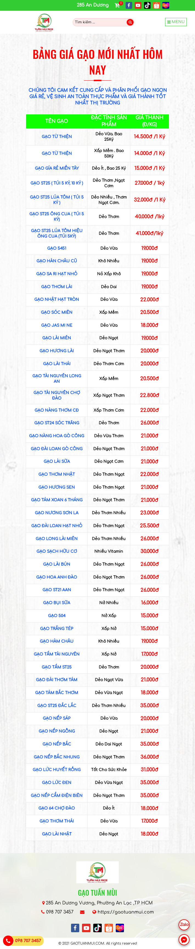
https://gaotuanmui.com (126, 912)
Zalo (184, 925)
